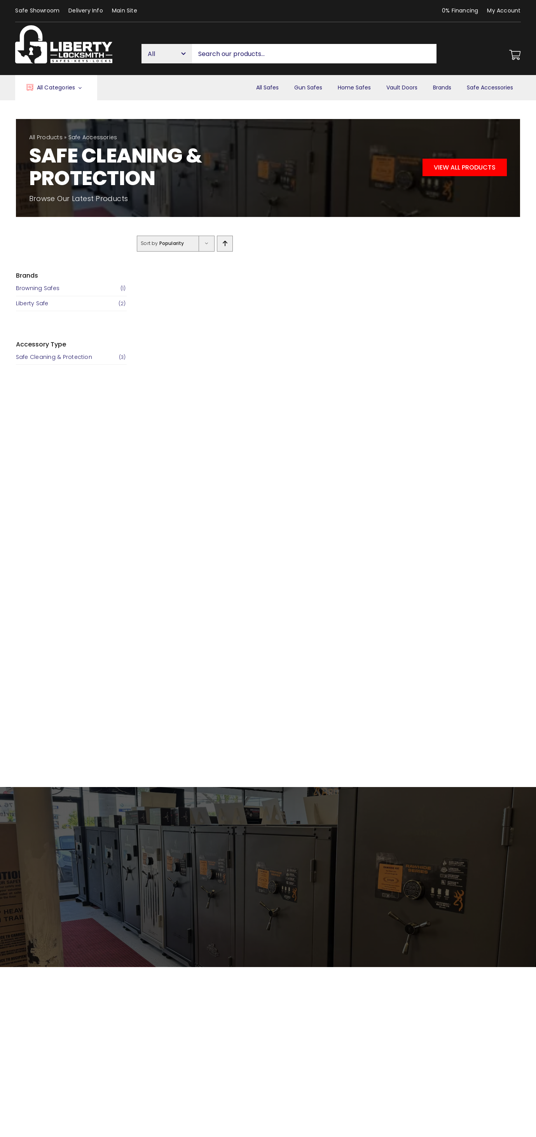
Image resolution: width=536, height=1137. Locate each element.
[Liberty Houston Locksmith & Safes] (63, 28)
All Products (46, 137)
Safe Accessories (92, 137)
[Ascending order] (224, 243)
